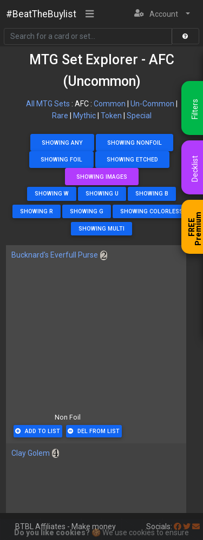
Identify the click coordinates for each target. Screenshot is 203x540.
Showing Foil (61, 159)
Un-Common (152, 103)
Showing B (151, 193)
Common (110, 103)
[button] (162, 14)
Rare (60, 115)
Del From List (94, 431)
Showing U (102, 193)
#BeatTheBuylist (41, 14)
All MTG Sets (48, 103)
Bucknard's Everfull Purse (54, 255)
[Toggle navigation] (90, 15)
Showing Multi (101, 228)
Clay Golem (30, 453)
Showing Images (101, 176)
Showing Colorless (151, 211)
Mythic (84, 115)
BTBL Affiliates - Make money (65, 526)
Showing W (52, 193)
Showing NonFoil (134, 142)
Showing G (86, 211)
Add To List (37, 431)
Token (111, 115)
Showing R (36, 211)
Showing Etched (132, 159)
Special (139, 115)
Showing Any (62, 142)
